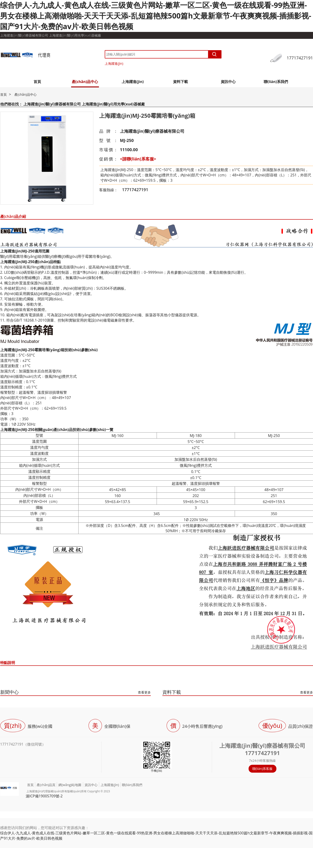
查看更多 (144, 692)
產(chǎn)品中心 (85, 81)
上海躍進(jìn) (114, 63)
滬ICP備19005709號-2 (44, 796)
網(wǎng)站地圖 (69, 785)
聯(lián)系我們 (276, 81)
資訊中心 (228, 81)
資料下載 (180, 81)
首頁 (37, 81)
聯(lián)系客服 (262, 768)
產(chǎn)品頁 (46, 785)
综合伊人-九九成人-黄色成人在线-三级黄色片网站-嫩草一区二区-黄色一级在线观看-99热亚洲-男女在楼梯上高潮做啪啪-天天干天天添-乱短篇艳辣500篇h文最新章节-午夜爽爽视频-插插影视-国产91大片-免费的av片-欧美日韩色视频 (155, 15)
